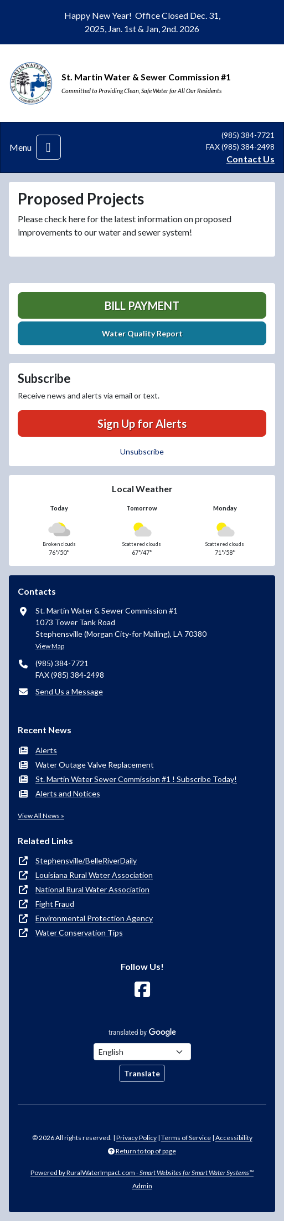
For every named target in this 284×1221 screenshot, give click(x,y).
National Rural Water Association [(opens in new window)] (92, 889)
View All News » (41, 815)
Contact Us (250, 159)
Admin (142, 1186)
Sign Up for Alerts (142, 423)
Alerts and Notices (67, 793)
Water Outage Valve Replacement (94, 764)
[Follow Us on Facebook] (142, 989)
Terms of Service (186, 1137)
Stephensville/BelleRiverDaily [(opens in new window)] (86, 860)
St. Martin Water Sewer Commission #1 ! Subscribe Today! (136, 779)
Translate (142, 1073)
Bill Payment (142, 305)
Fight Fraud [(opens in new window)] (54, 903)
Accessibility (233, 1137)
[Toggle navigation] (48, 147)
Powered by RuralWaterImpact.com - (142, 1172)
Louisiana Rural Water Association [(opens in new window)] (94, 875)
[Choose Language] (142, 1051)
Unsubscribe (142, 451)
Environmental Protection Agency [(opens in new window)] (94, 918)
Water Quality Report (142, 333)
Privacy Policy (136, 1137)
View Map (49, 646)
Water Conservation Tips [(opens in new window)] (79, 932)
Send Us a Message (69, 691)
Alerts (46, 750)
